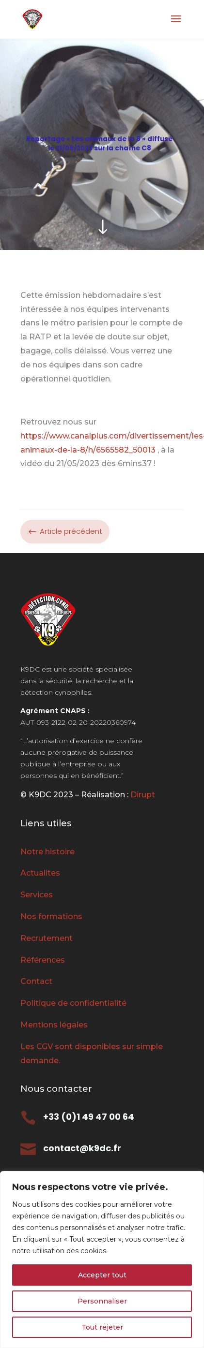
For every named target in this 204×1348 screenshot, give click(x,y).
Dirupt (141, 794)
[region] (102, 1259)
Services (36, 894)
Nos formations (51, 916)
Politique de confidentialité (73, 1003)
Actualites (40, 873)
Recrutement (46, 938)
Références (42, 960)
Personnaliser (102, 1301)
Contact (36, 981)
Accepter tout (102, 1275)
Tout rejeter (102, 1327)
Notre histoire (47, 851)
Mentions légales (54, 1024)
